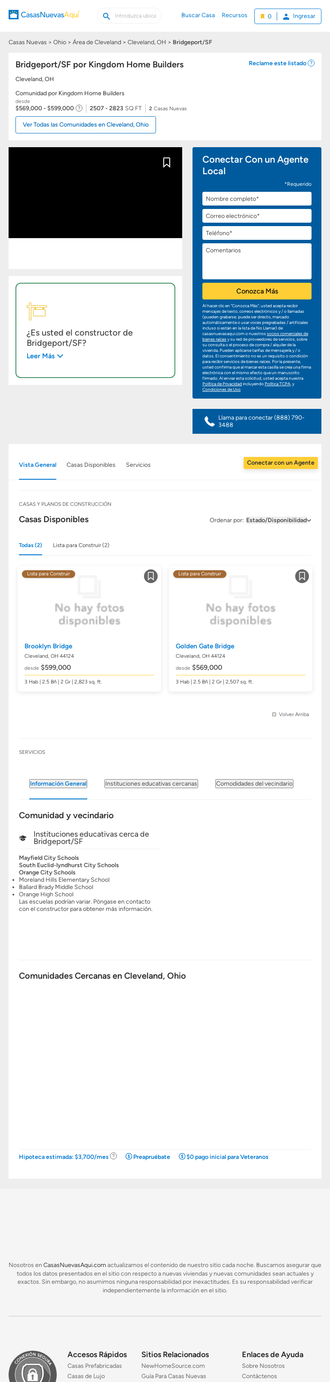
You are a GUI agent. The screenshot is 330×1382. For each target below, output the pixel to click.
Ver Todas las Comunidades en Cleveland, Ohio (86, 124)
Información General (58, 783)
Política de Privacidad (222, 384)
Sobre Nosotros (263, 1366)
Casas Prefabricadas (94, 1366)
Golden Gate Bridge (205, 646)
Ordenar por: (227, 520)
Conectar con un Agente (281, 462)
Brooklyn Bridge (48, 646)
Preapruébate (151, 1157)
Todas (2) (30, 545)
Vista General (37, 465)
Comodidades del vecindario (254, 783)
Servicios (138, 465)
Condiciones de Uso (221, 389)
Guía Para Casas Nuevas (173, 1376)
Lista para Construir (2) (81, 545)
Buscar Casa (198, 15)
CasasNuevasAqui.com (74, 1265)
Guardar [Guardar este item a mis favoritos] (166, 164)
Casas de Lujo (86, 1376)
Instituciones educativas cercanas (151, 783)
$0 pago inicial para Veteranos (227, 1157)
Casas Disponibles (91, 465)
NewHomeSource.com (173, 1366)
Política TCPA (277, 384)
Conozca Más (257, 291)
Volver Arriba (294, 714)
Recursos (235, 15)
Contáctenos (259, 1376)
